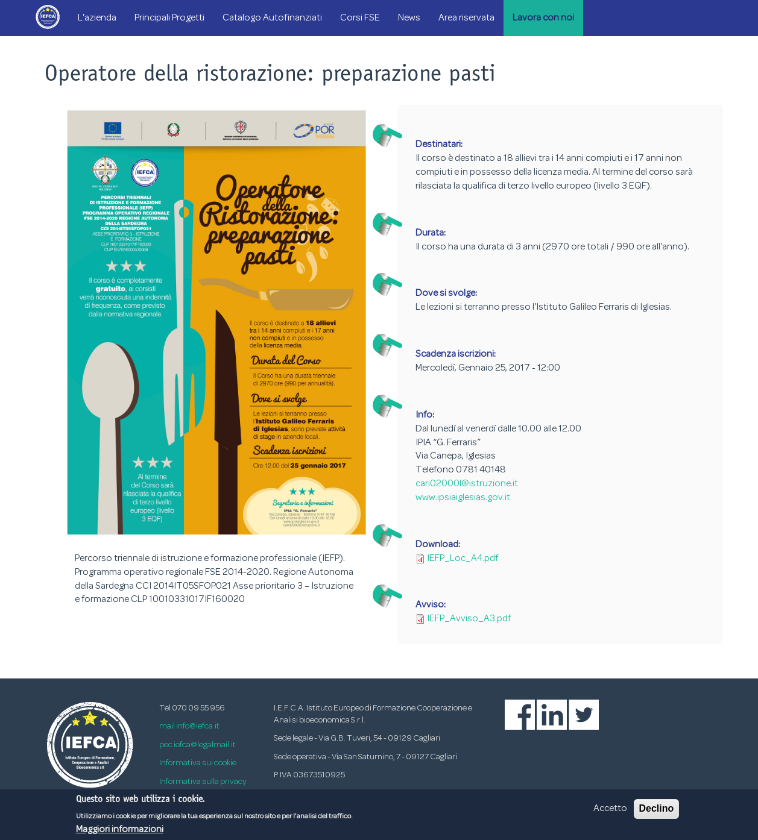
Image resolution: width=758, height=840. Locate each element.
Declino (656, 811)
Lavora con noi (543, 18)
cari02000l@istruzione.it (466, 484)
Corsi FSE (360, 18)
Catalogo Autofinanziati (272, 18)
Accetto (610, 811)
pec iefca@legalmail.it (197, 745)
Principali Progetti (169, 18)
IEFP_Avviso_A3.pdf (469, 619)
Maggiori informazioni (119, 832)
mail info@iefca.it (189, 726)
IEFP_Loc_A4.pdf (462, 558)
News (409, 18)
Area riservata (466, 18)
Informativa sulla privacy (203, 782)
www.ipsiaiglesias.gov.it (462, 498)
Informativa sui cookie (197, 763)
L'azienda (97, 18)
